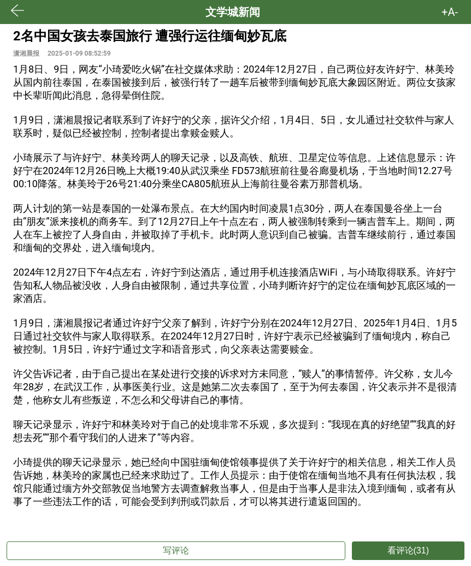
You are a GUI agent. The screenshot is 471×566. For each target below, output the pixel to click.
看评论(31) (408, 550)
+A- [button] (449, 12)
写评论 (176, 550)
